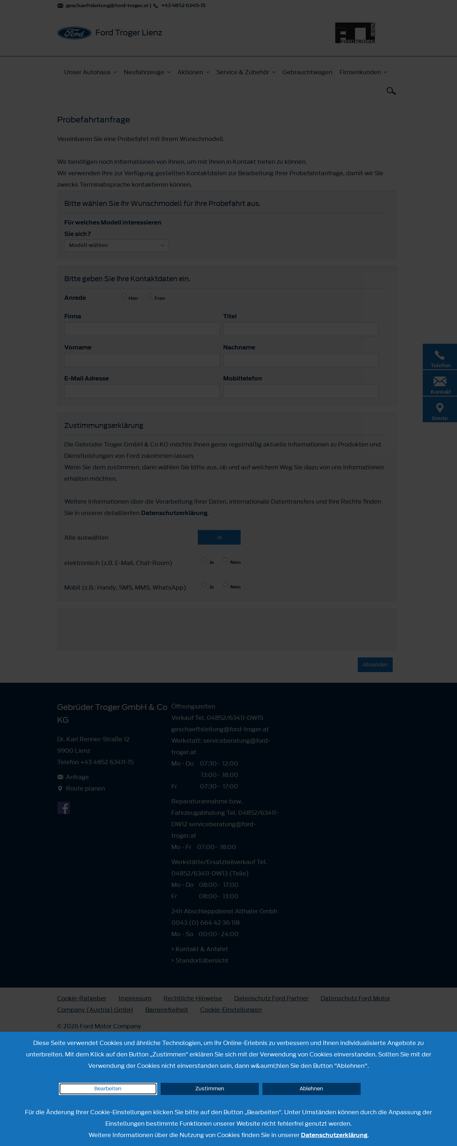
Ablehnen (311, 1088)
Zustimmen (209, 1088)
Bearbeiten (107, 1088)
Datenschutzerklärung (334, 1135)
